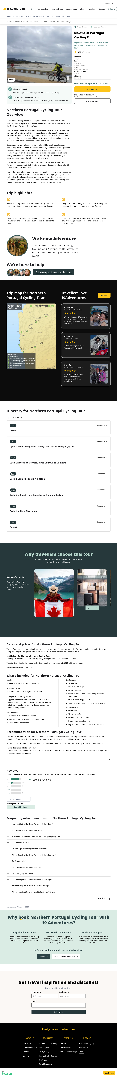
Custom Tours (71, 9)
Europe (16, 16)
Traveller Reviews (30, 1047)
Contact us (109, 3)
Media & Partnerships (68, 1052)
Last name (64, 992)
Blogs (82, 9)
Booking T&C (44, 1047)
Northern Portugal (37, 16)
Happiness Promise (99, 27)
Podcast (26, 1052)
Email (34, 1001)
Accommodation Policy (48, 1043)
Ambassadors (65, 1047)
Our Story (27, 1043)
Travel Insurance (45, 1064)
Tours (9, 16)
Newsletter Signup (86, 1043)
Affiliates (63, 1043)
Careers (26, 1056)
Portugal (24, 16)
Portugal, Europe (83, 27)
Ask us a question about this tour (54, 272)
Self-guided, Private (81, 69)
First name (36, 992)
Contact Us (83, 1047)
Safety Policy (44, 1052)
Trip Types (43, 1060)
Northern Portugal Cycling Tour (58, 16)
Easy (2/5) (77, 78)
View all (11, 80)
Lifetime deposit (20, 89)
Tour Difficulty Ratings (48, 1056)
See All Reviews (20, 807)
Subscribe (58, 1012)
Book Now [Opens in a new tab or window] (109, 1073)
